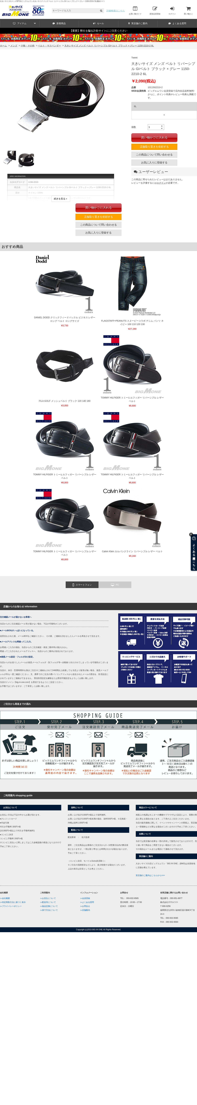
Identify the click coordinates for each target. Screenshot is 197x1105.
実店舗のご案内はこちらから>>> (150, 875)
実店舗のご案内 (137, 23)
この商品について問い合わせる (154, 154)
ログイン (172, 10)
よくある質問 (177, 23)
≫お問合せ (85, 906)
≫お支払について (48, 898)
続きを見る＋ (61, 198)
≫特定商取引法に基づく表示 (13, 902)
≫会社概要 (5, 898)
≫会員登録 (85, 898)
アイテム (24, 23)
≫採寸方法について (49, 910)
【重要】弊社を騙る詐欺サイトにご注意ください (98, 30)
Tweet (134, 57)
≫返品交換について (49, 906)
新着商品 (59, 23)
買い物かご (188, 10)
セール (98, 23)
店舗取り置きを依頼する (154, 146)
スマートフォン (82, 585)
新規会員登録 (155, 10)
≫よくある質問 (87, 902)
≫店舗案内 (85, 910)
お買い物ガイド (135, 10)
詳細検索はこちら (115, 10)
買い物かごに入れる (154, 137)
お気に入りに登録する (154, 162)
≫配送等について (48, 902)
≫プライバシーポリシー (11, 906)
